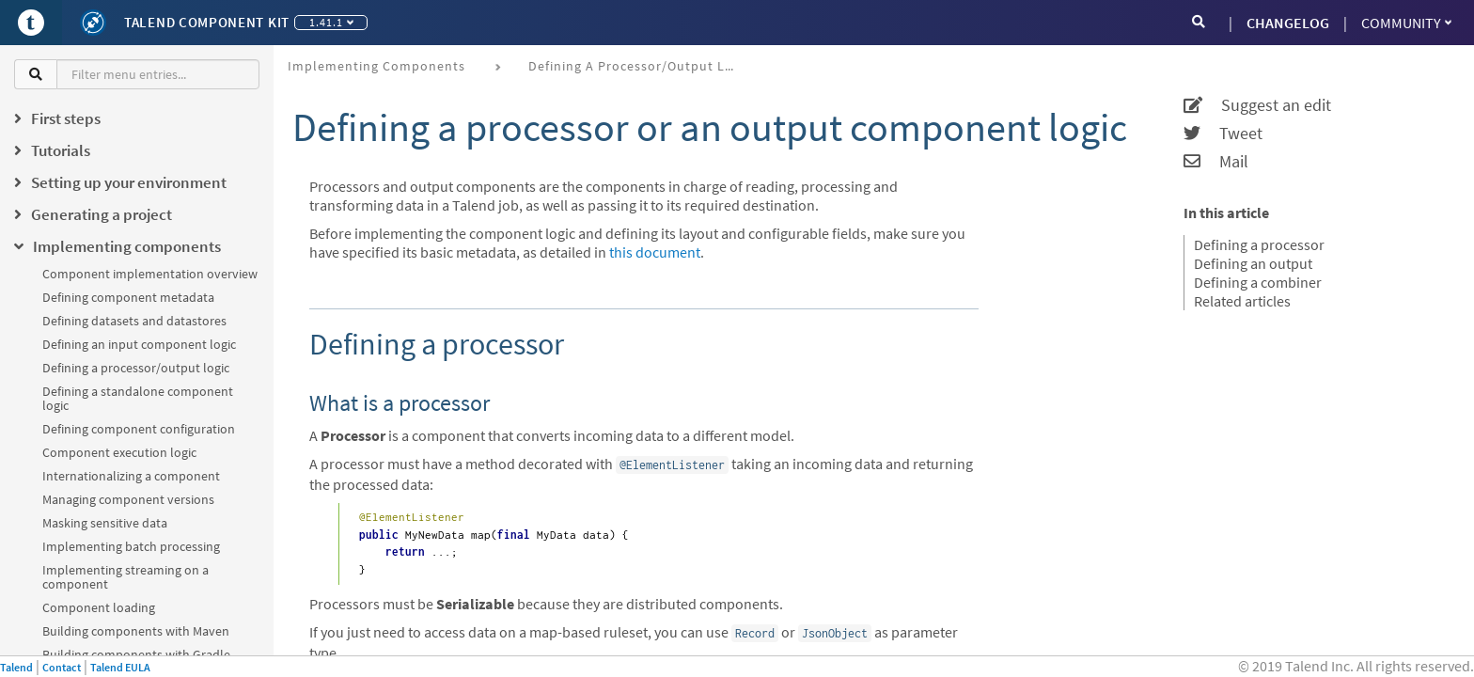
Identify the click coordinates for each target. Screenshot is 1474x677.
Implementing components (376, 65)
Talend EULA (120, 667)
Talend (16, 667)
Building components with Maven (135, 630)
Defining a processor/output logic (135, 367)
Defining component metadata (128, 297)
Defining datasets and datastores (134, 320)
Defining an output (1253, 263)
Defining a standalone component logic (137, 398)
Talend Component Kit (207, 22)
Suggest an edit (1257, 105)
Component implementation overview (150, 273)
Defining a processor (1259, 244)
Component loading (98, 607)
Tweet (1223, 133)
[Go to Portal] (31, 22)
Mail (1216, 161)
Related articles (1242, 300)
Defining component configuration (138, 428)
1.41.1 (331, 22)
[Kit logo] (93, 22)
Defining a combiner (1258, 282)
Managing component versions (128, 499)
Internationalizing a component (131, 475)
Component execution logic (119, 452)
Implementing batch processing (131, 546)
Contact (61, 667)
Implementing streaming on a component (125, 576)
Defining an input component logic (139, 344)
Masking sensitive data (104, 522)
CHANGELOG (1288, 22)
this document (654, 252)
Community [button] (1406, 22)
